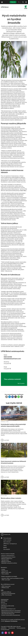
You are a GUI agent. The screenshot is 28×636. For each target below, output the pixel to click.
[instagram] (6, 633)
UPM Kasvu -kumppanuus (10, 543)
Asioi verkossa (7, 542)
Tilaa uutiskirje (5, 574)
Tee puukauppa (7, 538)
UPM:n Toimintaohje (6, 595)
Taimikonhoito (5, 560)
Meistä (5, 547)
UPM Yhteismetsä (5, 586)
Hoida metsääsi (7, 540)
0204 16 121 (3, 607)
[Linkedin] (9, 396)
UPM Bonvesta (5, 587)
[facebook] (2, 633)
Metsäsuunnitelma (6, 561)
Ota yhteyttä (6, 549)
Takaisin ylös (7, 534)
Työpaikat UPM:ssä (6, 592)
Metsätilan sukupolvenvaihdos (9, 563)
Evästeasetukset (5, 629)
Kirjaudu (13, 2)
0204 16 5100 (8, 357)
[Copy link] (6, 396)
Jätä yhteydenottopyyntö (7, 613)
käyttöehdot (14, 621)
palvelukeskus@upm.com (12, 359)
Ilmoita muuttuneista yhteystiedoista (10, 615)
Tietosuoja (7, 621)
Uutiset (3, 569)
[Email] (21, 396)
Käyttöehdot (12, 628)
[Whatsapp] (18, 396)
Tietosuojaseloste (20, 628)
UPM (2, 590)
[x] (9, 633)
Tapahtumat (4, 571)
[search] (23, 2)
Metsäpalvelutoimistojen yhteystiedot (10, 612)
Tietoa (5, 545)
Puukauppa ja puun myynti (8, 557)
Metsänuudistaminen (6, 558)
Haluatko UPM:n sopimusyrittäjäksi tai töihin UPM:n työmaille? (12, 579)
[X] (15, 396)
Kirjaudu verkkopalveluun (7, 555)
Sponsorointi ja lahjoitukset (8, 593)
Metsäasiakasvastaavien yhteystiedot (11, 610)
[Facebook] (12, 396)
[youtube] (12, 633)
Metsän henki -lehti (6, 572)
